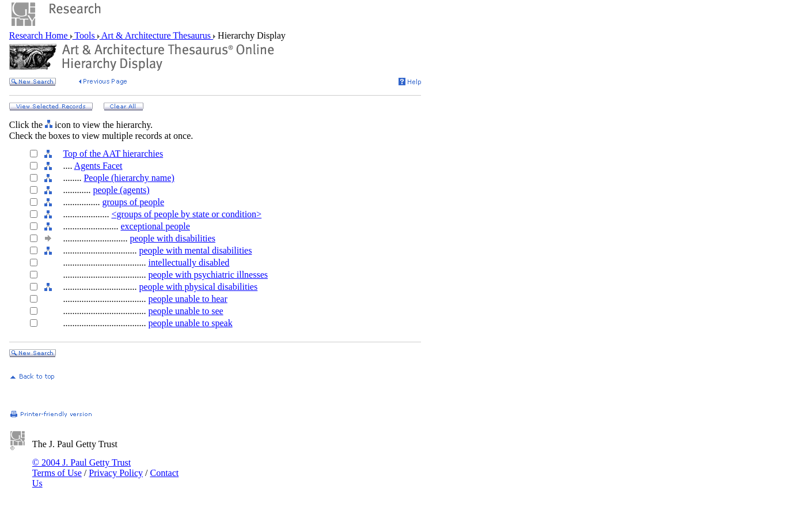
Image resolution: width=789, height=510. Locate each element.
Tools (85, 35)
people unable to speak (190, 323)
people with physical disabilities (198, 287)
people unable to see (185, 311)
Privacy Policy (116, 473)
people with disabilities (172, 238)
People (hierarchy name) (129, 178)
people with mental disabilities (195, 250)
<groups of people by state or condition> (186, 214)
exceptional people (154, 226)
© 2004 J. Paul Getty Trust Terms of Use (81, 468)
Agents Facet (98, 166)
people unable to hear (187, 299)
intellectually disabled (188, 262)
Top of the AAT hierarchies (113, 153)
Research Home (39, 35)
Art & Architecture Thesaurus (156, 35)
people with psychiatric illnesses (208, 274)
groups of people (133, 202)
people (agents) (121, 190)
